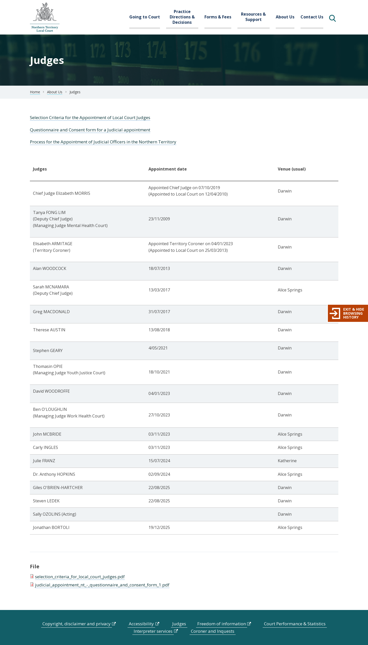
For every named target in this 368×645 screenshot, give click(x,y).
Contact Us (312, 17)
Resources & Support (253, 16)
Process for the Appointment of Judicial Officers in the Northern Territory (103, 142)
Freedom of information (221, 624)
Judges (179, 624)
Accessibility (141, 624)
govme (45, 17)
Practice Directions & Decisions (182, 17)
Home (35, 91)
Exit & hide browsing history (353, 313)
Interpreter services (153, 631)
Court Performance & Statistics (295, 624)
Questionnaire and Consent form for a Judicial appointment (90, 130)
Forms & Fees (217, 17)
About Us (285, 17)
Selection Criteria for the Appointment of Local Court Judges (90, 117)
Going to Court (144, 17)
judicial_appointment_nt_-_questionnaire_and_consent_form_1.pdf (102, 585)
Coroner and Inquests (212, 631)
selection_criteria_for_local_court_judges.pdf (80, 577)
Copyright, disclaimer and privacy (76, 624)
